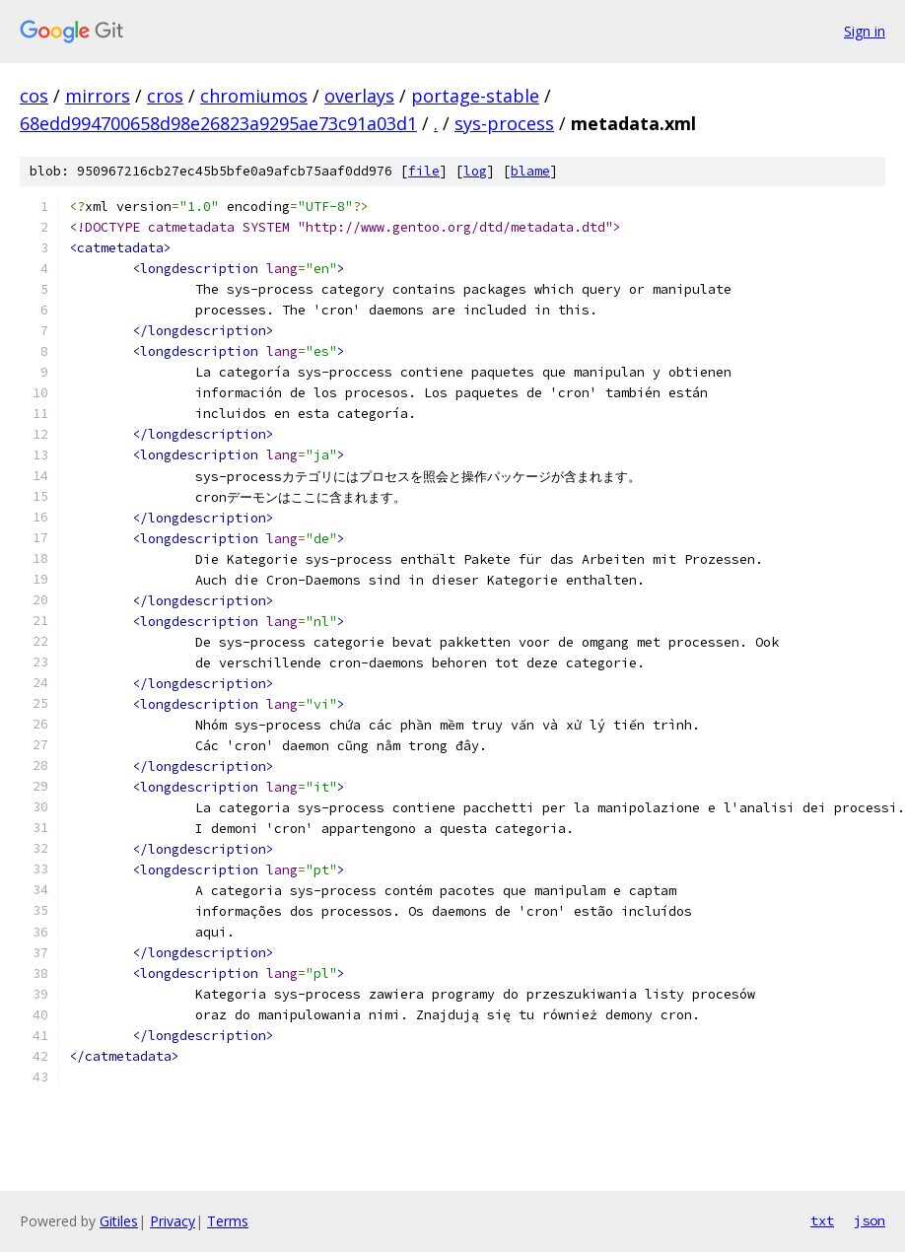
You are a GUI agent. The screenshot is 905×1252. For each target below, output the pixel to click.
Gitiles (119, 1221)
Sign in (864, 31)
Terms (227, 1221)
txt (822, 1220)
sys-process (504, 123)
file (424, 171)
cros (165, 95)
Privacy (172, 1221)
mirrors (97, 95)
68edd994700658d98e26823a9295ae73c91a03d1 (218, 123)
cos (34, 95)
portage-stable (475, 95)
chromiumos (254, 95)
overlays (359, 95)
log (475, 171)
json (869, 1220)
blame (530, 171)
